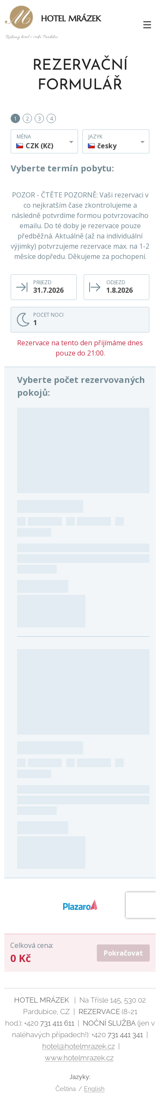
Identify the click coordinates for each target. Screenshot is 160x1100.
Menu (147, 24)
